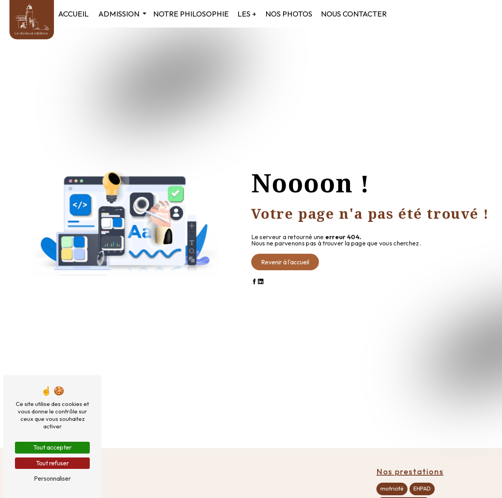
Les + (246, 13)
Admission (118, 13)
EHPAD (422, 488)
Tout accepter (52, 447)
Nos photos (288, 13)
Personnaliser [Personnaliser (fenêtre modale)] (52, 478)
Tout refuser (52, 463)
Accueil (73, 13)
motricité (392, 488)
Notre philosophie (191, 13)
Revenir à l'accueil (285, 262)
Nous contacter (354, 13)
